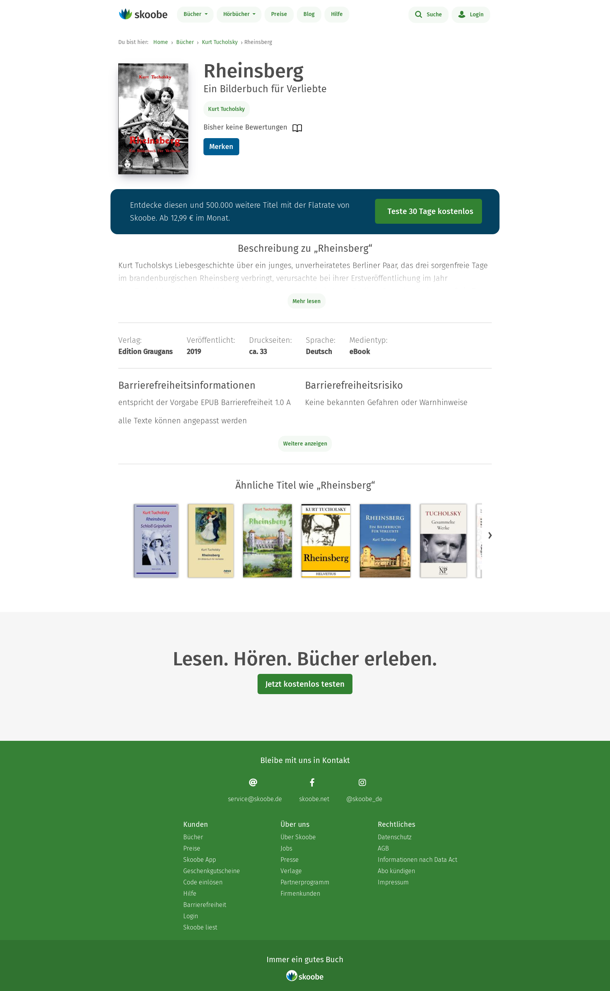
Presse (289, 859)
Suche (428, 14)
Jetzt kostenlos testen (305, 684)
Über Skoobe (298, 837)
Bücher (193, 14)
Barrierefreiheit (204, 905)
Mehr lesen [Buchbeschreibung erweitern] (307, 301)
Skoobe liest (200, 927)
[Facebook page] (314, 790)
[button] (490, 535)
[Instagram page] (364, 790)
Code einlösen (203, 882)
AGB (383, 848)
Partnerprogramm (305, 882)
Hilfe (337, 14)
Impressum (393, 882)
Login (471, 14)
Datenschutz (395, 837)
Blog (309, 14)
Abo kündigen (396, 871)
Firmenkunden (300, 893)
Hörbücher (237, 14)
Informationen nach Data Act (417, 859)
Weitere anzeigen (305, 443)
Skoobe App (199, 859)
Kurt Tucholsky (220, 42)
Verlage (291, 871)
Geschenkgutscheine (211, 871)
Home (160, 42)
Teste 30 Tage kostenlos (430, 211)
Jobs (286, 848)
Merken (221, 146)
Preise (279, 14)
